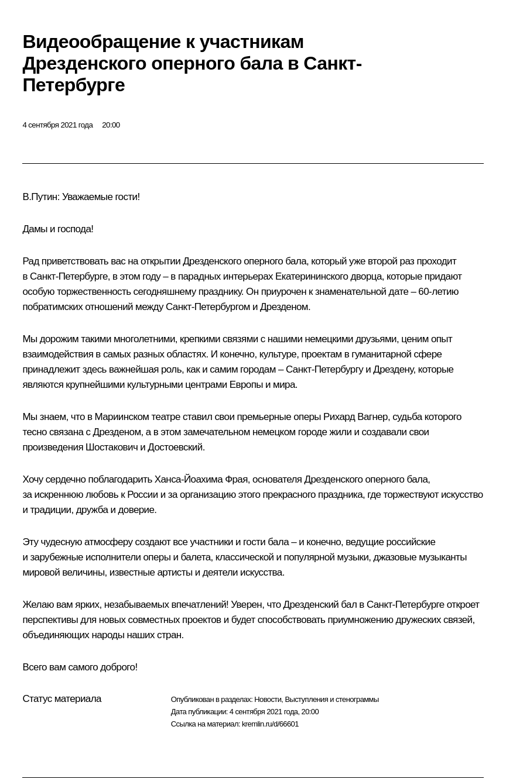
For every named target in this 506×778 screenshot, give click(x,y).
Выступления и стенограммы (331, 699)
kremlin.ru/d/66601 (270, 724)
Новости (267, 699)
